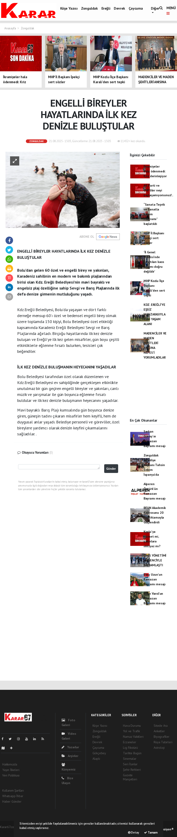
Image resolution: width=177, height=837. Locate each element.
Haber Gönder (12, 801)
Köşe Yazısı (69, 8)
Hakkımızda (9, 764)
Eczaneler (129, 742)
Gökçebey (99, 753)
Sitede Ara (161, 726)
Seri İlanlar (130, 764)
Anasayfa (10, 28)
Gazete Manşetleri (130, 777)
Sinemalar (129, 759)
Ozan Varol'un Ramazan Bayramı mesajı (155, 598)
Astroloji (159, 748)
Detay (133, 832)
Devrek (119, 8)
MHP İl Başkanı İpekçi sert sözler (154, 238)
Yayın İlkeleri (10, 770)
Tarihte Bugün (132, 753)
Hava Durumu (132, 726)
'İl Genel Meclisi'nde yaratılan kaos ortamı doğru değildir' (154, 261)
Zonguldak (89, 8)
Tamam (151, 832)
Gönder (111, 468)
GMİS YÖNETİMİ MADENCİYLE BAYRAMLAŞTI (155, 560)
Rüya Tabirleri (163, 742)
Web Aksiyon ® (164, 829)
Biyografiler (161, 737)
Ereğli (105, 8)
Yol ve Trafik (131, 731)
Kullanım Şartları (13, 790)
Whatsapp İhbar (12, 796)
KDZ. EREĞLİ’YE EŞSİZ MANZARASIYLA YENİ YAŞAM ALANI (154, 314)
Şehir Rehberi (132, 770)
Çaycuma (136, 8)
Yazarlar (70, 747)
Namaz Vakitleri (133, 737)
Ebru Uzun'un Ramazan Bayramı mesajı (155, 579)
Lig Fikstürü (130, 748)
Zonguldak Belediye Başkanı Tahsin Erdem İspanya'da (154, 465)
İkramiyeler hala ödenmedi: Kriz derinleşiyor (155, 171)
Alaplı (96, 759)
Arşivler (70, 756)
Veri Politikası (10, 775)
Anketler (159, 731)
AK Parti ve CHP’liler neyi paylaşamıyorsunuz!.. (158, 190)
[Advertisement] (148, 393)
